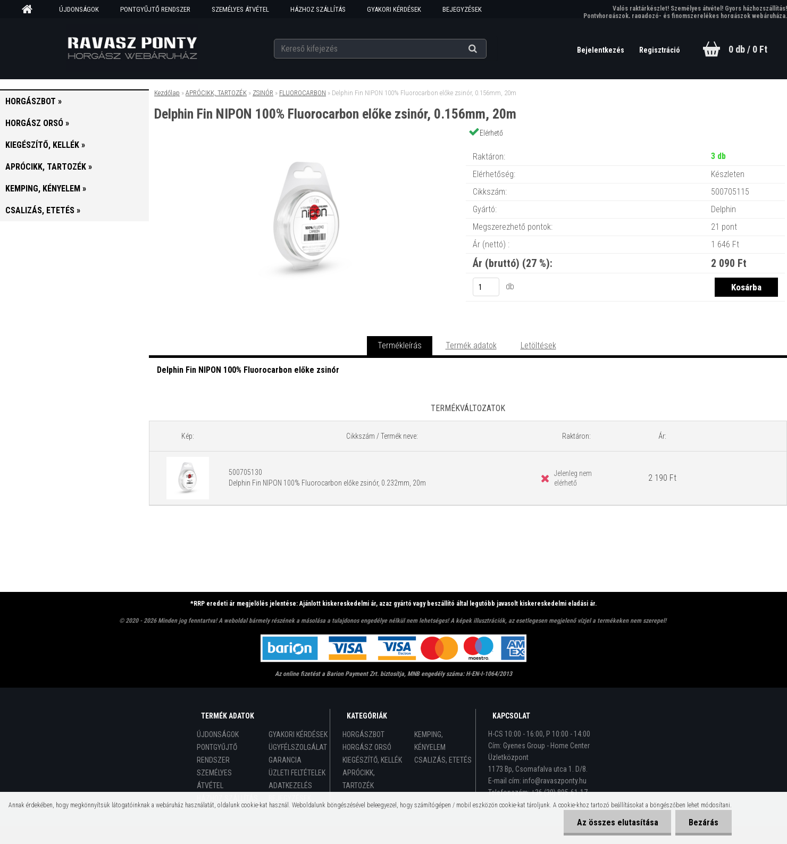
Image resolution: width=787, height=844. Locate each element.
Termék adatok (471, 345)
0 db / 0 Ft (748, 49)
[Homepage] (31, 9)
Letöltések (538, 345)
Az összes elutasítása (617, 822)
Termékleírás (400, 345)
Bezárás (703, 822)
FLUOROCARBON (302, 93)
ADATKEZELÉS (290, 785)
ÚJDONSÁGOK (79, 9)
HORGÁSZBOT (363, 734)
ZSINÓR (263, 93)
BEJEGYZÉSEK (462, 9)
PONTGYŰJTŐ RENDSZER (155, 9)
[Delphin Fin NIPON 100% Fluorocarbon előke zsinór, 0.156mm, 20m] (307, 146)
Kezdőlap (167, 93)
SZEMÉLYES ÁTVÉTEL (240, 9)
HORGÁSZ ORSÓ (366, 747)
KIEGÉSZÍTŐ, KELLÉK (372, 760)
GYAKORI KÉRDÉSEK (394, 9)
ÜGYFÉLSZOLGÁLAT (298, 747)
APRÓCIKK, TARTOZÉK (216, 93)
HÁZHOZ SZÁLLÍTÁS (318, 9)
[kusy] (486, 287)
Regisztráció (659, 50)
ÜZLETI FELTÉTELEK (297, 772)
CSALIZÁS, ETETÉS (443, 760)
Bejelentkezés (601, 50)
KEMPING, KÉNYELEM (430, 740)
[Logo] (132, 48)
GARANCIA (285, 760)
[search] (485, 49)
